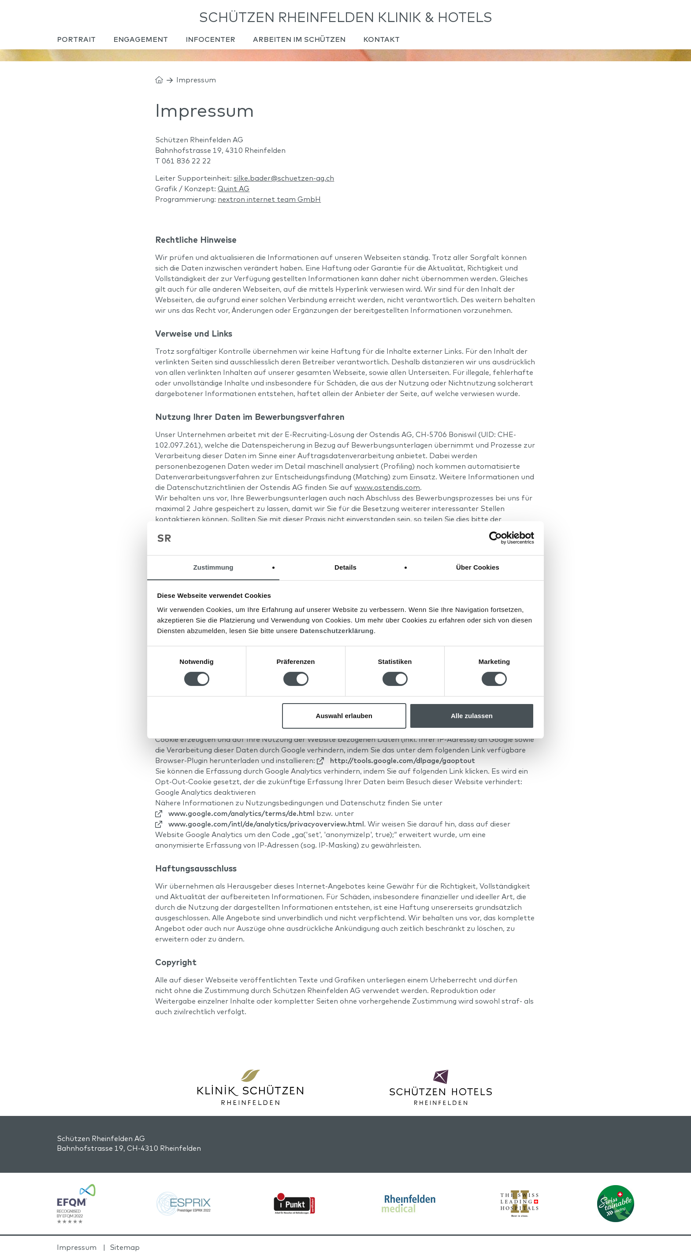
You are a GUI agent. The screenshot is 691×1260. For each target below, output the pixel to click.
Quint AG (233, 190)
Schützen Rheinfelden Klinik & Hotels (345, 17)
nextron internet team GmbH (269, 200)
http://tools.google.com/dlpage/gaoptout (402, 762)
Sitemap (125, 1248)
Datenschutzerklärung (337, 630)
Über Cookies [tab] (477, 567)
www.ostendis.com (387, 488)
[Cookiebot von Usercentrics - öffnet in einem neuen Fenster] (495, 538)
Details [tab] (345, 567)
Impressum (77, 1248)
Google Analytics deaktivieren (205, 793)
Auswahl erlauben (344, 715)
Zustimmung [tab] (213, 567)
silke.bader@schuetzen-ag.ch (284, 179)
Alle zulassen (472, 715)
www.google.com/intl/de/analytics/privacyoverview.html (266, 825)
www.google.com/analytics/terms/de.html (241, 815)
